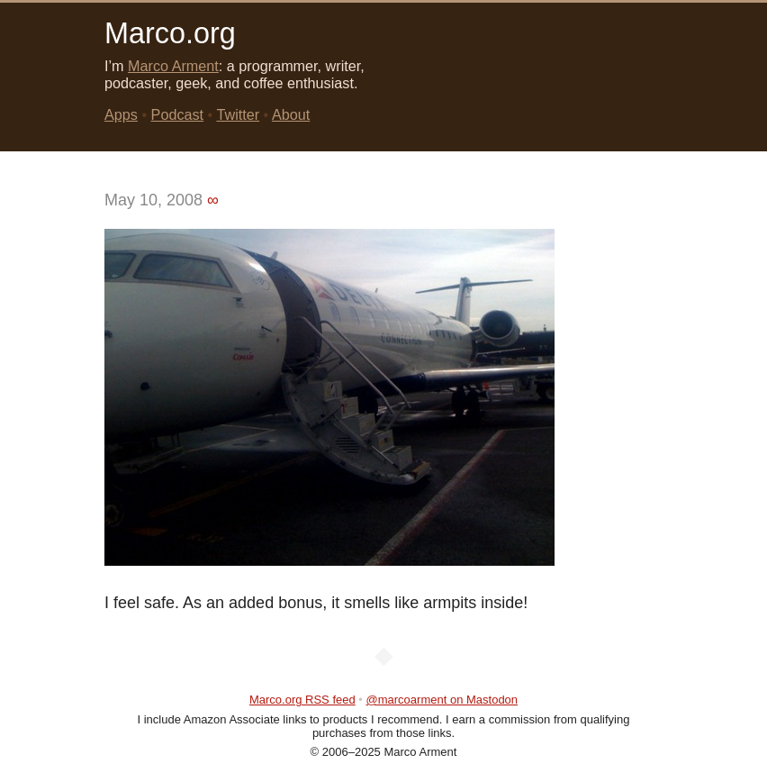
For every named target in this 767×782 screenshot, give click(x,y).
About (291, 114)
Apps (121, 114)
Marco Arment (173, 66)
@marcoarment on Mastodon (442, 699)
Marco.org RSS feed (302, 699)
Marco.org (170, 33)
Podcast (177, 114)
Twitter (237, 114)
